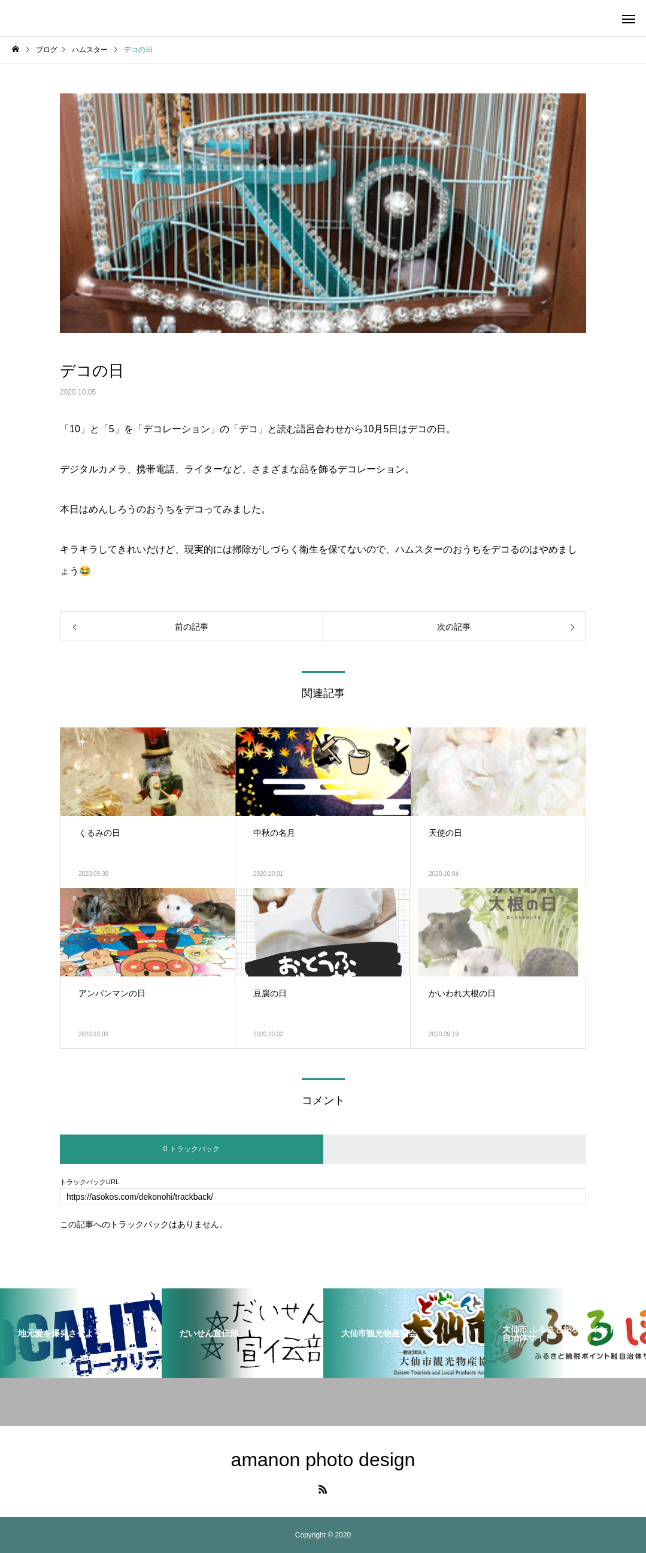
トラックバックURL (89, 1182)
